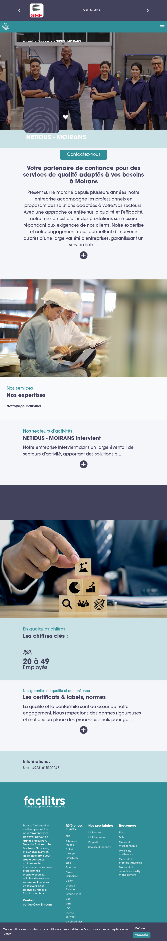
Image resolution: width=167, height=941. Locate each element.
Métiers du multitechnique (128, 844)
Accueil (28, 41)
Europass (71, 867)
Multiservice (95, 832)
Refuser (140, 928)
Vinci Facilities (74, 922)
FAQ (121, 837)
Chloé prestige (70, 851)
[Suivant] (147, 10)
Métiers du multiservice (126, 853)
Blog (121, 832)
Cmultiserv (72, 858)
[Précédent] (19, 10)
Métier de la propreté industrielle (130, 861)
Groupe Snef (73, 894)
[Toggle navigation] (162, 26)
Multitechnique (97, 837)
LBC (68, 908)
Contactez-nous (83, 154)
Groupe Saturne (70, 888)
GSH (68, 904)
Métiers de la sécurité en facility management (129, 871)
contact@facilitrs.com (37, 904)
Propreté (43, 41)
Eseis (68, 863)
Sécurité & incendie (100, 847)
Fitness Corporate (72, 874)
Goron (69, 881)
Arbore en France (72, 843)
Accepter (142, 934)
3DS (68, 836)
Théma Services (70, 915)
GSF (68, 899)
